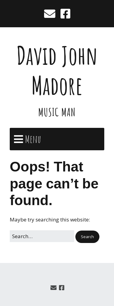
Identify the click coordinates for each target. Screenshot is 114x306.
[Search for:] (42, 236)
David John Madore (57, 70)
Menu (33, 138)
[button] (87, 237)
